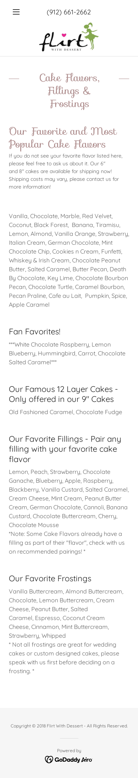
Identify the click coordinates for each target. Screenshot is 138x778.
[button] (18, 11)
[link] (69, 37)
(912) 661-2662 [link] (69, 12)
